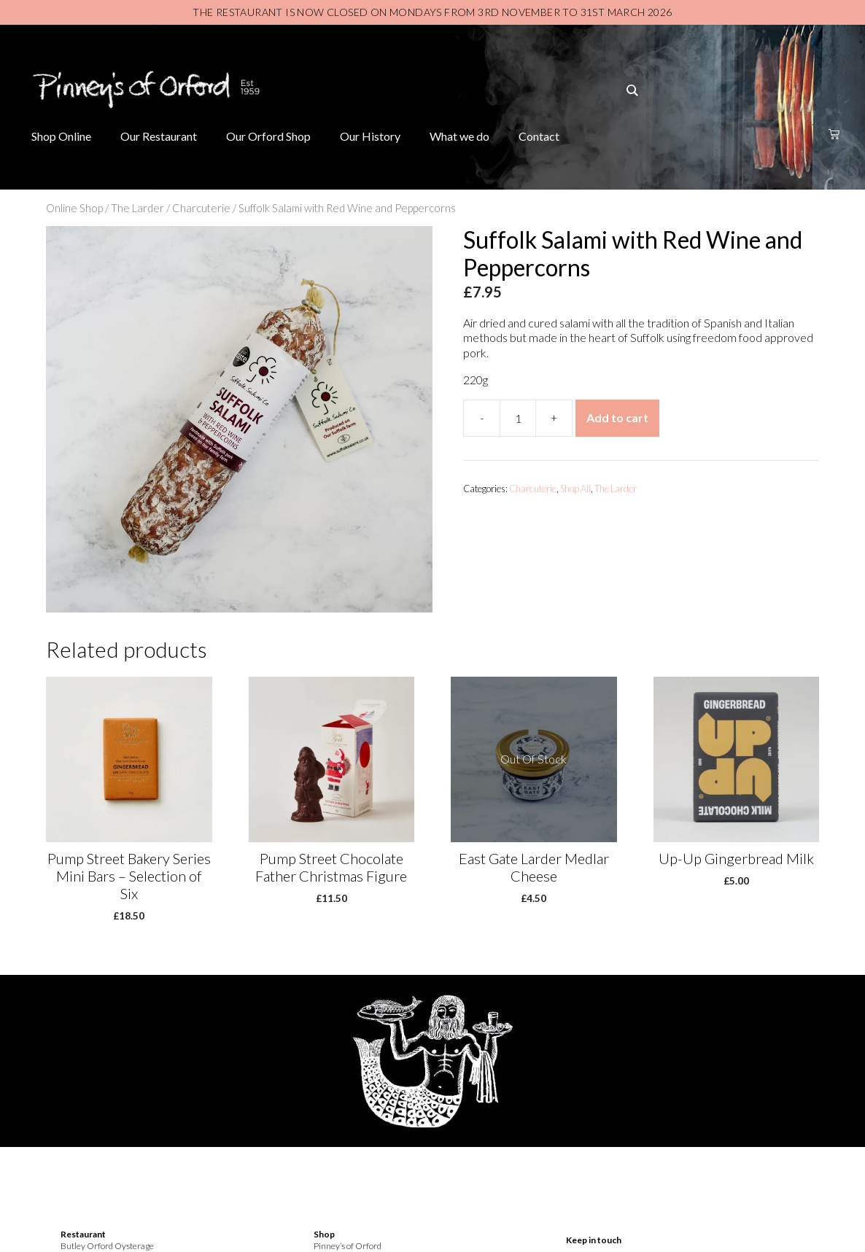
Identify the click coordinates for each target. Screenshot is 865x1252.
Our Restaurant (158, 136)
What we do (459, 136)
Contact (539, 136)
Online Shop (74, 207)
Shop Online (61, 136)
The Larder (137, 207)
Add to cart (617, 417)
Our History (370, 136)
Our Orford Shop (268, 136)
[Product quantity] (518, 418)
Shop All (575, 488)
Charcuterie (201, 207)
